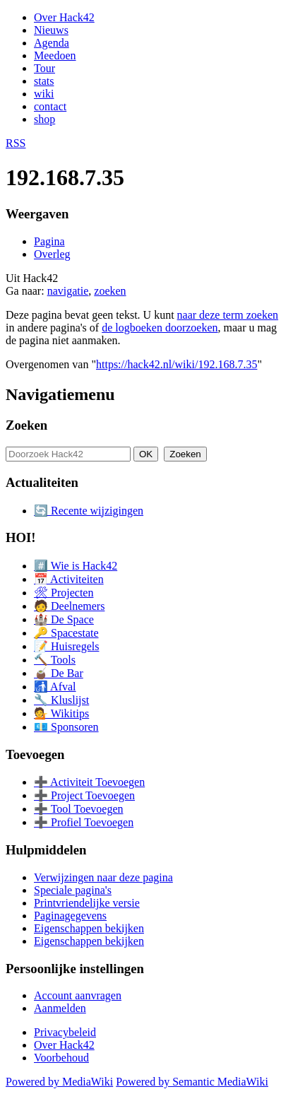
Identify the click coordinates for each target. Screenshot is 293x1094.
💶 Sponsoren (66, 727)
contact (50, 106)
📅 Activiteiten (69, 579)
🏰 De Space (64, 619)
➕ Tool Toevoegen (78, 809)
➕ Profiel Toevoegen (83, 822)
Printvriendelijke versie (87, 903)
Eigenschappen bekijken (89, 928)
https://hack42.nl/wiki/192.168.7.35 (176, 364)
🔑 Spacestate (66, 633)
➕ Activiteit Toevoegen (89, 782)
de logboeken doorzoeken (159, 328)
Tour (44, 68)
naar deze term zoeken (227, 315)
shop (44, 119)
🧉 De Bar (58, 673)
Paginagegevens (70, 916)
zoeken (110, 291)
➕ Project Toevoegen (84, 795)
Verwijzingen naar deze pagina (103, 877)
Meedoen (55, 55)
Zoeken (26, 425)
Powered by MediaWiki (59, 1082)
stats (44, 81)
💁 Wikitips (61, 713)
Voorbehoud (61, 1058)
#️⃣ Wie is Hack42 (75, 566)
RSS (15, 143)
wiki (44, 94)
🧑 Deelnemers (69, 606)
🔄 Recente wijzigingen (88, 511)
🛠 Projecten (63, 593)
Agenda (51, 43)
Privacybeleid (65, 1032)
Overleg (52, 254)
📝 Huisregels (66, 646)
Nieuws (51, 30)
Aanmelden (60, 1008)
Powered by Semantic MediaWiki (192, 1082)
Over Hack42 (64, 17)
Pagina (49, 241)
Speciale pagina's (73, 890)
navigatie (68, 291)
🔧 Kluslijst (61, 700)
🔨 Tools (55, 660)
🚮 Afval (55, 687)
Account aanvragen (77, 995)
